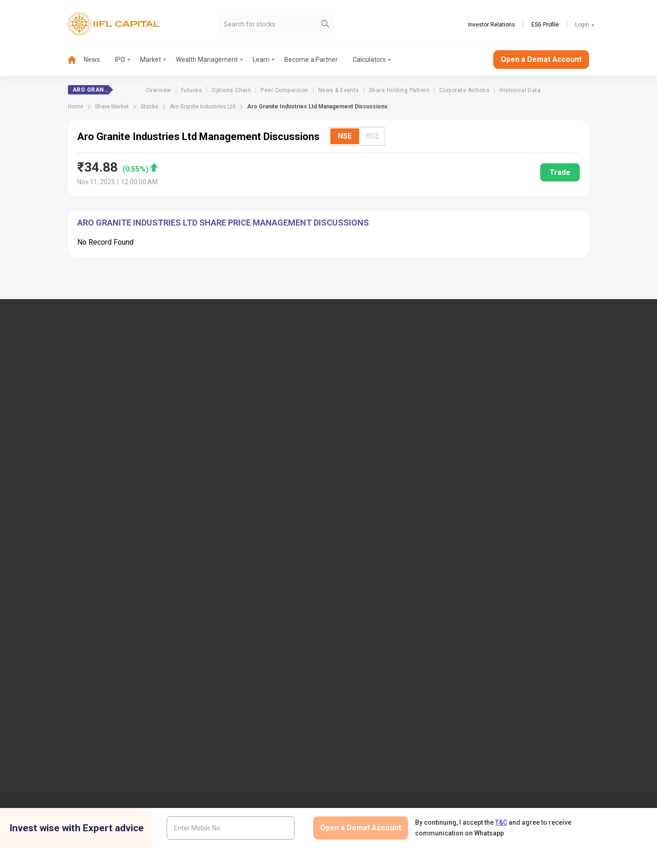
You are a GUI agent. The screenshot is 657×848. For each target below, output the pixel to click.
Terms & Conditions (372, 685)
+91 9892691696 (56, 429)
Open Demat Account (513, 377)
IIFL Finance (362, 377)
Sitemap (357, 590)
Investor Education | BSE (518, 522)
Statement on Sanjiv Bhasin (384, 575)
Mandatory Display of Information (393, 537)
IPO (120, 59)
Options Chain (231, 90)
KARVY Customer (370, 491)
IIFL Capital (223, 377)
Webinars (358, 522)
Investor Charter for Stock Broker (254, 537)
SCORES (219, 598)
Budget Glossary (368, 476)
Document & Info (231, 522)
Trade (560, 172)
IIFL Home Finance (372, 392)
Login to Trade (227, 476)
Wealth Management (207, 59)
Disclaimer (91, 685)
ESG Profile (545, 24)
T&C (501, 822)
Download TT (226, 491)
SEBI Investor (502, 568)
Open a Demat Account (541, 59)
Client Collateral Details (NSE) (525, 507)
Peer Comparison (284, 90)
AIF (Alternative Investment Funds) (533, 423)
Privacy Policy (434, 685)
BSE (372, 136)
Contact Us (223, 407)
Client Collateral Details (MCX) (526, 552)
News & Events (338, 90)
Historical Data (520, 90)
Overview (158, 90)
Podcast (357, 507)
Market (150, 59)
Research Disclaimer (150, 685)
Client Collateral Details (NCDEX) (530, 537)
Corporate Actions (464, 90)
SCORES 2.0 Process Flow (244, 613)
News (92, 59)
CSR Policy (485, 685)
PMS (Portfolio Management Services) (538, 407)
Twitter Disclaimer (219, 685)
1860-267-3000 (55, 401)
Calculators (369, 59)
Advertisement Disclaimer (294, 685)
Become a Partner (311, 59)
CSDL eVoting (502, 491)
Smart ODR (223, 629)
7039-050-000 (104, 401)
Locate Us (221, 392)
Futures (191, 90)
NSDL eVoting (503, 476)
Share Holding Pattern (399, 90)
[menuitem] (76, 60)
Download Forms (231, 507)
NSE (345, 136)
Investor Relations (491, 24)
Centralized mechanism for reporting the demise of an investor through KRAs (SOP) (541, 613)
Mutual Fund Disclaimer (549, 685)
